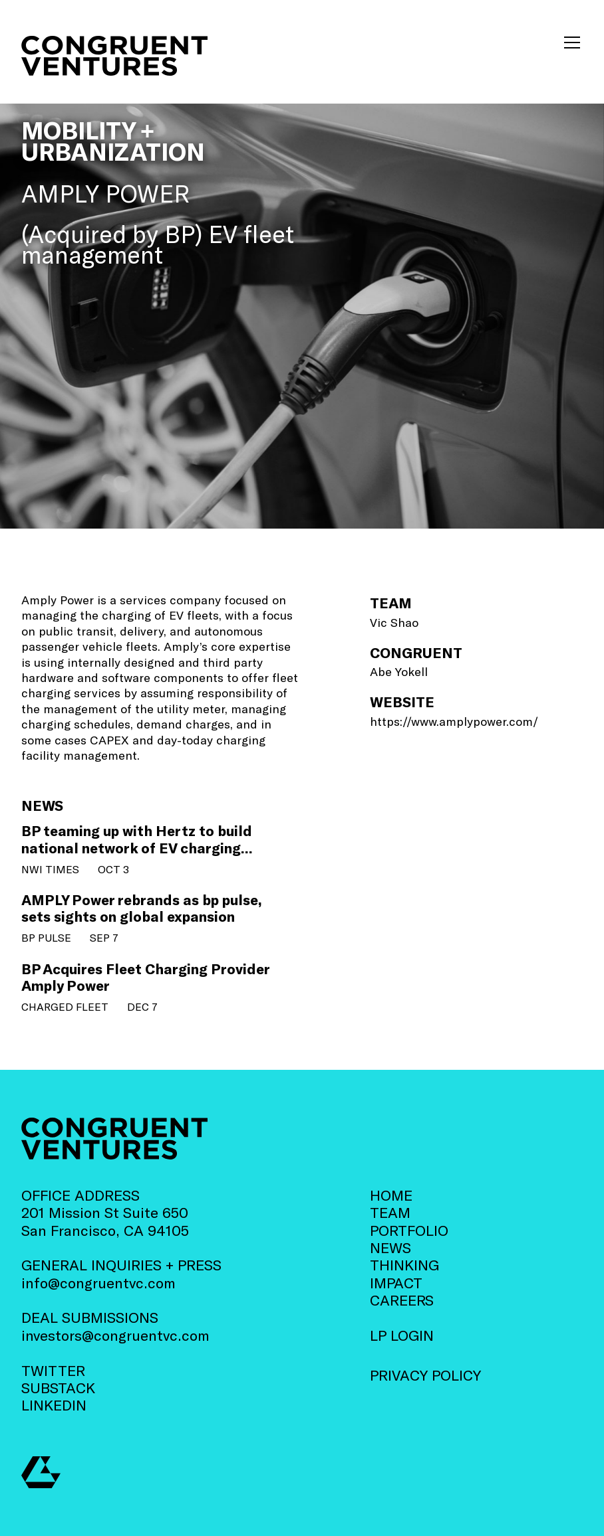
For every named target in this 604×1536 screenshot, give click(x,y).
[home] (114, 56)
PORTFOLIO (409, 1229)
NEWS (390, 1247)
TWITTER (53, 1370)
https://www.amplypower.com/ (454, 721)
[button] (569, 42)
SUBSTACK (58, 1387)
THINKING (404, 1264)
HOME (391, 1194)
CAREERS (402, 1299)
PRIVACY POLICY (425, 1374)
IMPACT (396, 1282)
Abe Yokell (399, 671)
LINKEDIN (53, 1404)
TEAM (390, 1212)
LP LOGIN (402, 1334)
